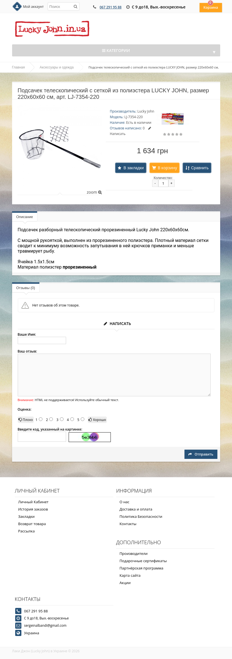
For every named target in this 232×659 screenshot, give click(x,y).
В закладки (133, 168)
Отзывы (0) (25, 288)
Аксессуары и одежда (57, 67)
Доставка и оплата (136, 509)
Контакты (128, 523)
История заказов (33, 509)
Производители (134, 553)
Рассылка (26, 531)
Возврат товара (32, 523)
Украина (31, 632)
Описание (24, 217)
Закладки (26, 516)
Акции (125, 582)
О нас (124, 501)
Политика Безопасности (141, 516)
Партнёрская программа (141, 568)
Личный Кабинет (33, 501)
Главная (18, 67)
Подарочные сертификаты (143, 560)
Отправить (200, 454)
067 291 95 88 (110, 7)
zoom (94, 192)
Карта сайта (130, 575)
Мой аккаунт (33, 6)
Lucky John (145, 111)
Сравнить (199, 168)
